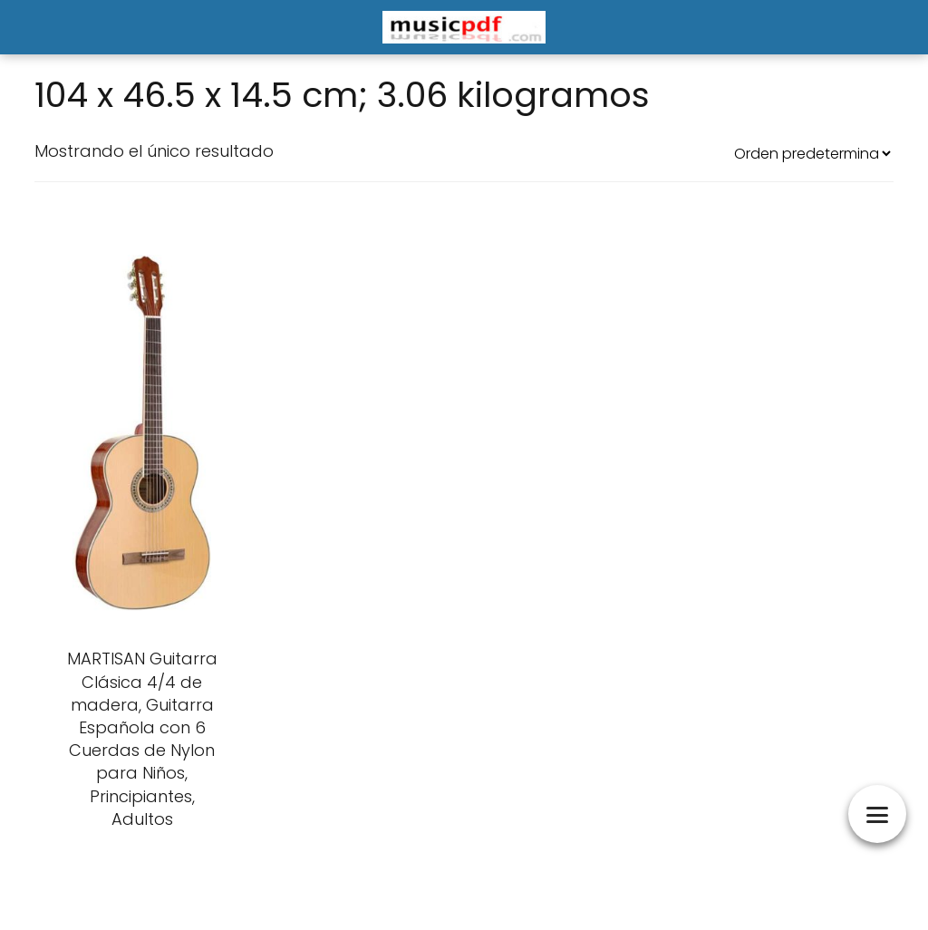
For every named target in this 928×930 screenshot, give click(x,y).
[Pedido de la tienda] (812, 153)
